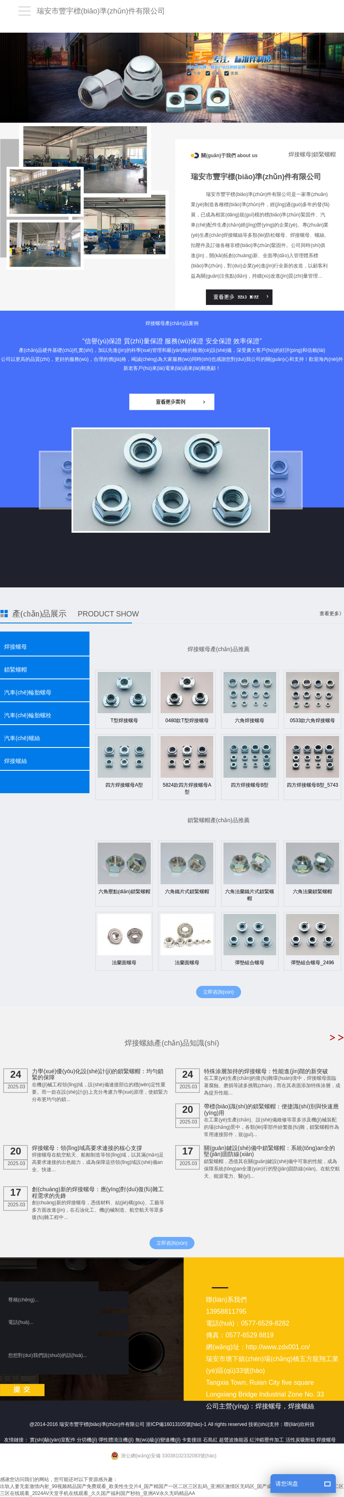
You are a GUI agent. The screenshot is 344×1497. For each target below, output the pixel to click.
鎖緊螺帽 (15, 669)
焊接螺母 (15, 646)
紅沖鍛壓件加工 (267, 1440)
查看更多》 (331, 613)
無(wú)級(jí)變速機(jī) (158, 1440)
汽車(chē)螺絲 (22, 738)
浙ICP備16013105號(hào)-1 (176, 1424)
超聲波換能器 (233, 1440)
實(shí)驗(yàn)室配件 (52, 1440)
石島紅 (210, 1440)
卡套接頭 (191, 1440)
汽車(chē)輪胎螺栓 (27, 715)
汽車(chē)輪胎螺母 (27, 692)
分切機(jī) (87, 1440)
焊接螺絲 (15, 761)
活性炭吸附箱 (300, 1440)
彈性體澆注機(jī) (116, 1440)
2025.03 (16, 1079)
